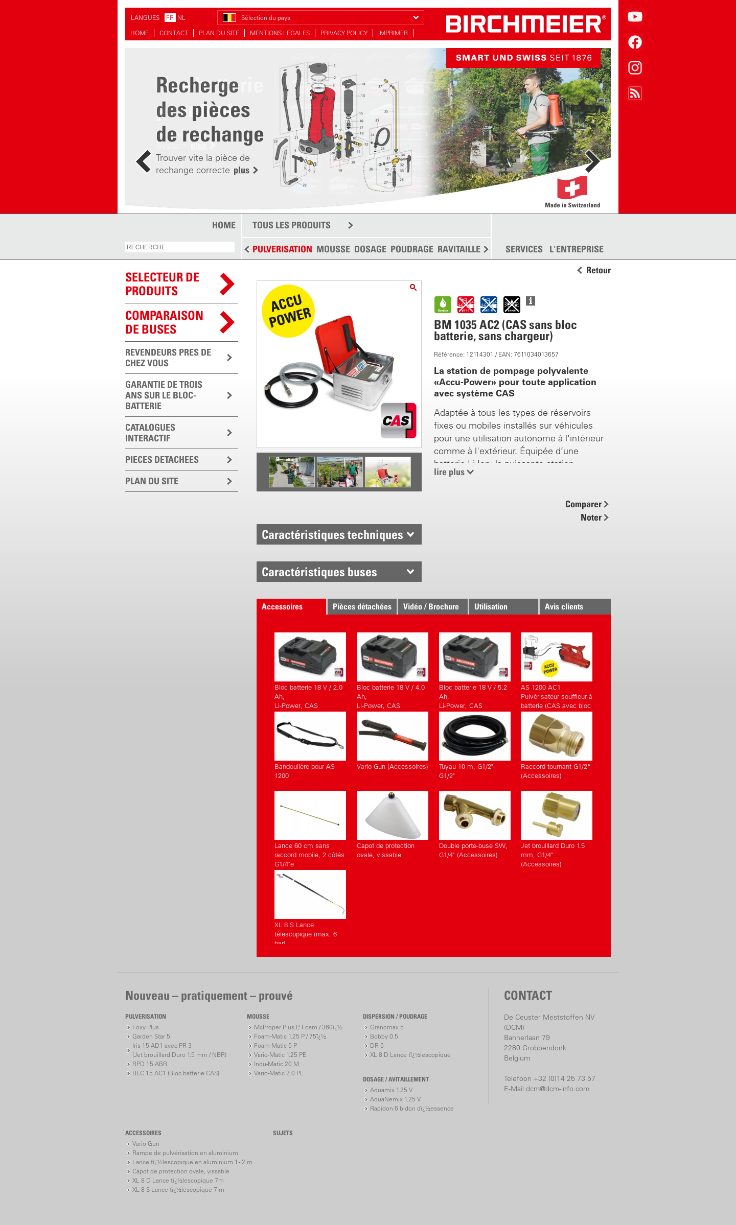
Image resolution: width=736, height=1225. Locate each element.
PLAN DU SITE (219, 33)
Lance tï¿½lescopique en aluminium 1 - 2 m (192, 1162)
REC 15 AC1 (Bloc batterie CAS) (175, 1073)
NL (181, 17)
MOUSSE (333, 249)
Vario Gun (145, 1143)
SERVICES (524, 249)
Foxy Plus (145, 1027)
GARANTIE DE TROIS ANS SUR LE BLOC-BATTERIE (163, 395)
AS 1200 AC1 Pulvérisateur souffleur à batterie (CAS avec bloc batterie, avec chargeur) (556, 669)
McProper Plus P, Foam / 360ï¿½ (298, 1027)
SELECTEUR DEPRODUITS (162, 284)
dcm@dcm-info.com (557, 1088)
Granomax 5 (387, 1027)
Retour (598, 270)
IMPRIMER (393, 33)
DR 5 (377, 1045)
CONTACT (173, 33)
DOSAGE (370, 249)
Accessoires (282, 606)
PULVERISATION (282, 249)
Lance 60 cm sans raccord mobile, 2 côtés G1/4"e (310, 828)
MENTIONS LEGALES (280, 33)
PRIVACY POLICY (343, 33)
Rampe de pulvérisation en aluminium (185, 1153)
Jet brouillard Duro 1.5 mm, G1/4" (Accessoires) (556, 828)
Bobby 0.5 (384, 1036)
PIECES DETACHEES (162, 459)
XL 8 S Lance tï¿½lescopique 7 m (178, 1189)
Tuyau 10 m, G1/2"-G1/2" (475, 746)
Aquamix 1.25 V (391, 1090)
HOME (139, 33)
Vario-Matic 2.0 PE (279, 1073)
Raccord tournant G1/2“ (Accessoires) (556, 746)
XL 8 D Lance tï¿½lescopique (410, 1054)
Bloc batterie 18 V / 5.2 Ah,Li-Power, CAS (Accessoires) (475, 669)
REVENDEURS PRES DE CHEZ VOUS (168, 357)
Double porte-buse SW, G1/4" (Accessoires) (475, 825)
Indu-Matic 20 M (276, 1064)
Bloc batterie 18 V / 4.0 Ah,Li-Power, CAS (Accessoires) (392, 669)
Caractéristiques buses (319, 571)
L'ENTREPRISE (576, 249)
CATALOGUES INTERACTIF (150, 432)
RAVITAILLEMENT (470, 249)
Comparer (583, 504)
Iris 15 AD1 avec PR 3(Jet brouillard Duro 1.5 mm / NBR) (179, 1050)
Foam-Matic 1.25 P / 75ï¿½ (290, 1036)
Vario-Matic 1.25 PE (280, 1054)
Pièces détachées (362, 606)
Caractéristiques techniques (332, 534)
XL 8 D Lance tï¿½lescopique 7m (178, 1180)
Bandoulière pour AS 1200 (310, 746)
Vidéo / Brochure (431, 606)
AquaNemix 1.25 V (395, 1099)
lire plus (449, 471)
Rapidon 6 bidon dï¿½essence (412, 1108)
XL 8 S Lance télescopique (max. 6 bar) (310, 907)
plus (241, 169)
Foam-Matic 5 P (275, 1045)
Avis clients (564, 606)
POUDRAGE (411, 249)
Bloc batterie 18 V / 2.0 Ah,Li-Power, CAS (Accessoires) (310, 669)
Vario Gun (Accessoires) (392, 741)
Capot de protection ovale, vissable (392, 825)
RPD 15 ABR (149, 1064)
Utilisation (491, 606)
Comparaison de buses (164, 322)
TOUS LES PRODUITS (291, 225)
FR (170, 17)
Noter (591, 517)
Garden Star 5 (151, 1036)
